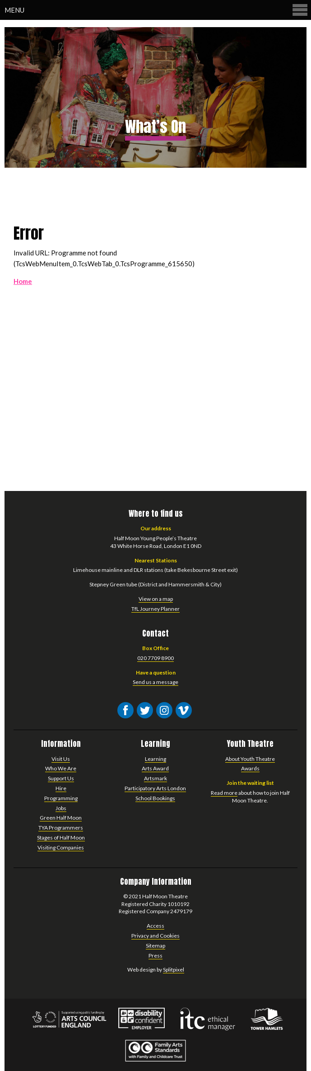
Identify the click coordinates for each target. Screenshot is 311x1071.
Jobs (61, 808)
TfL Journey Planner (155, 608)
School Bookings (155, 798)
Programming (61, 798)
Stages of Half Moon (61, 837)
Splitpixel (173, 969)
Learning (155, 758)
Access (155, 925)
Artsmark (155, 778)
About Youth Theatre (250, 758)
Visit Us (60, 758)
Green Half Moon (61, 817)
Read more (224, 792)
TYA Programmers (60, 827)
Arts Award (155, 768)
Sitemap (155, 945)
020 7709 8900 (155, 658)
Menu (157, 10)
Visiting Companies (60, 847)
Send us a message (155, 682)
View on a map (156, 598)
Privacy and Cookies (155, 935)
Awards (250, 768)
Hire (61, 788)
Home (23, 281)
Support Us (61, 778)
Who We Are (60, 768)
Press (155, 955)
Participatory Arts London (155, 788)
